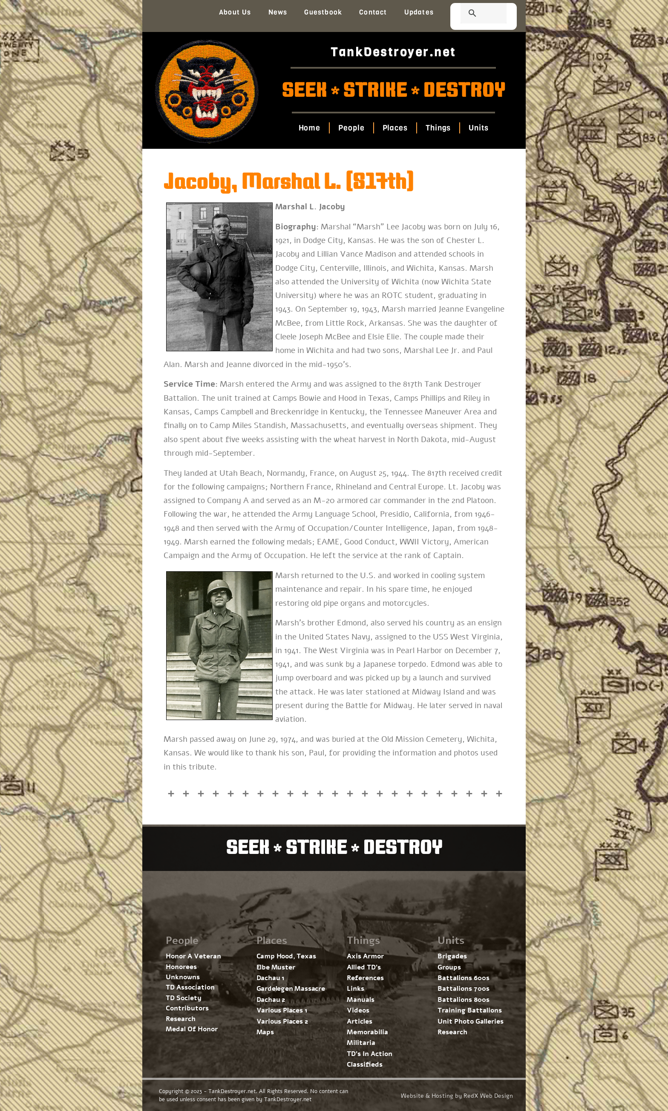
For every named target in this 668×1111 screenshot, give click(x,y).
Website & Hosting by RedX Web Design (457, 1096)
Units (479, 128)
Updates (419, 12)
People (351, 128)
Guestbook (323, 12)
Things (438, 128)
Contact (373, 12)
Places (394, 128)
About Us (235, 12)
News (278, 12)
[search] (473, 14)
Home (309, 128)
